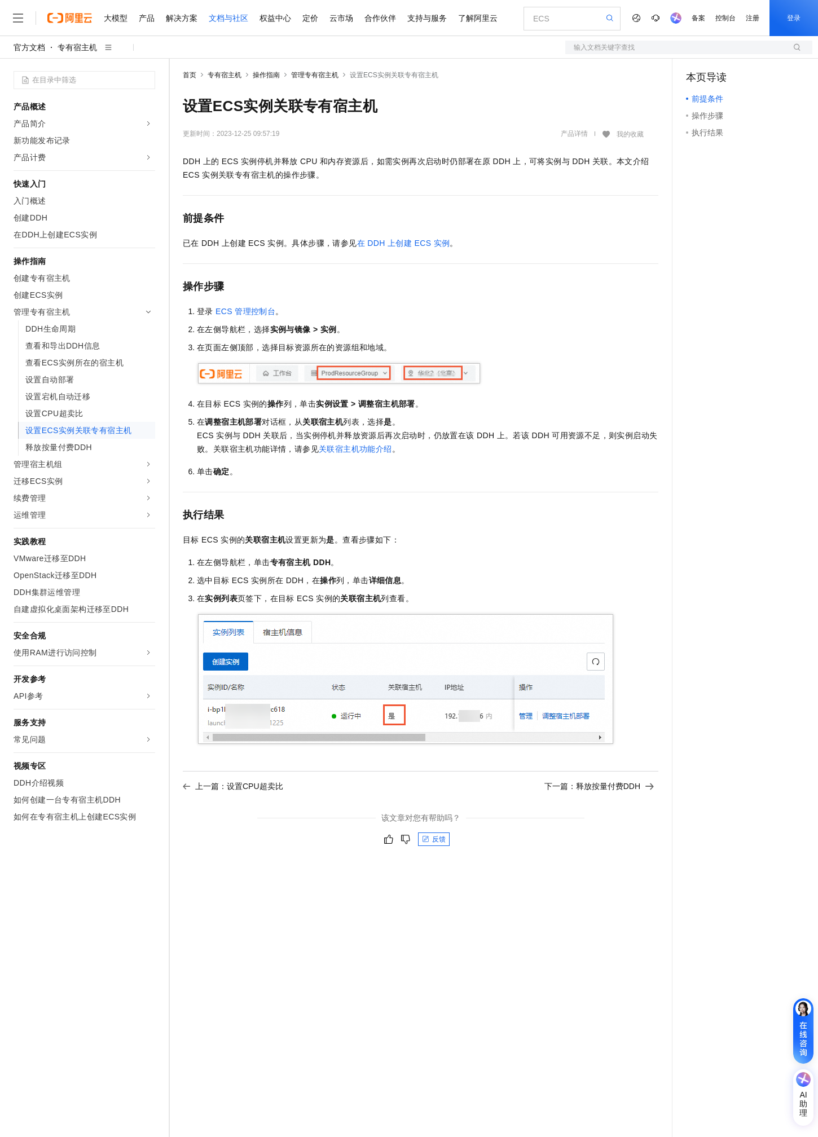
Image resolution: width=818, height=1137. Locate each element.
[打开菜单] (18, 18)
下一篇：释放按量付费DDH (599, 786)
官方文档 (29, 47)
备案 (698, 18)
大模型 (115, 18)
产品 (147, 18)
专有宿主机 (77, 47)
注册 (752, 18)
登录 (794, 18)
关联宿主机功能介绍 (355, 448)
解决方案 (181, 18)
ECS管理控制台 (245, 311)
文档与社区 (228, 18)
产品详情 (574, 134)
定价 (310, 18)
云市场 (341, 18)
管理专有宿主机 (314, 75)
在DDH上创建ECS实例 (403, 243)
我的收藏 (630, 134)
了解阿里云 (478, 18)
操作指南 (266, 75)
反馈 (434, 839)
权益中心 (275, 18)
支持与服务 (427, 18)
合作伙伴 (380, 18)
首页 (189, 75)
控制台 (725, 18)
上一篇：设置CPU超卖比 (233, 786)
